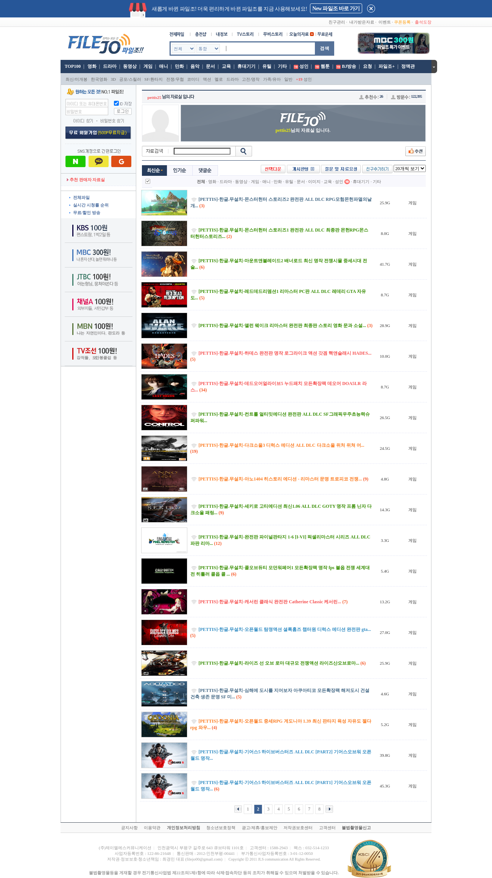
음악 (194, 66)
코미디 (193, 79)
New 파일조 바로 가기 (336, 8)
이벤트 (384, 22)
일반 (288, 79)
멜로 (219, 79)
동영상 (130, 66)
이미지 (314, 181)
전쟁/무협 (175, 79)
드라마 (110, 66)
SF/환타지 (154, 79)
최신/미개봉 (76, 79)
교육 (226, 66)
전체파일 (81, 197)
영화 (92, 66)
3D (113, 79)
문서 (210, 66)
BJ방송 (349, 66)
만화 (179, 66)
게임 (148, 66)
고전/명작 (251, 79)
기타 (282, 66)
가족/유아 (272, 79)
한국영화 (99, 79)
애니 (163, 66)
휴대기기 (246, 66)
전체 (201, 181)
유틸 (266, 66)
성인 (303, 66)
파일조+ (386, 66)
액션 (207, 79)
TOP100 (72, 66)
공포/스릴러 (130, 79)
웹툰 (325, 66)
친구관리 (337, 22)
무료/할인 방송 (86, 212)
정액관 (408, 66)
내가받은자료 (361, 22)
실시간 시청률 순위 (91, 205)
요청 (367, 66)
